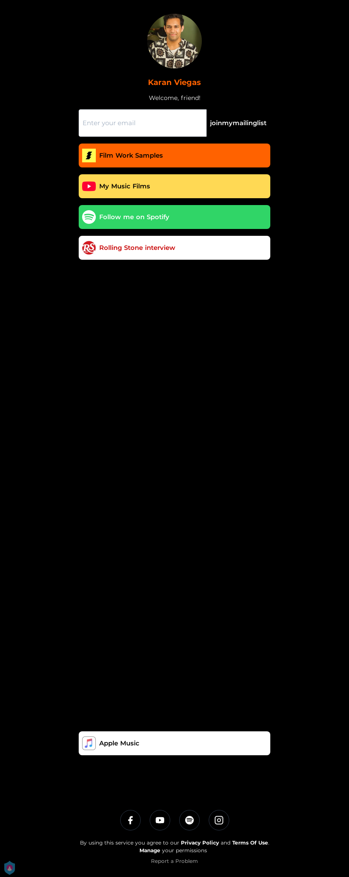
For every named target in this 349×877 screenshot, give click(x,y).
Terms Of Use (250, 842)
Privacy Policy (200, 842)
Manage (149, 850)
